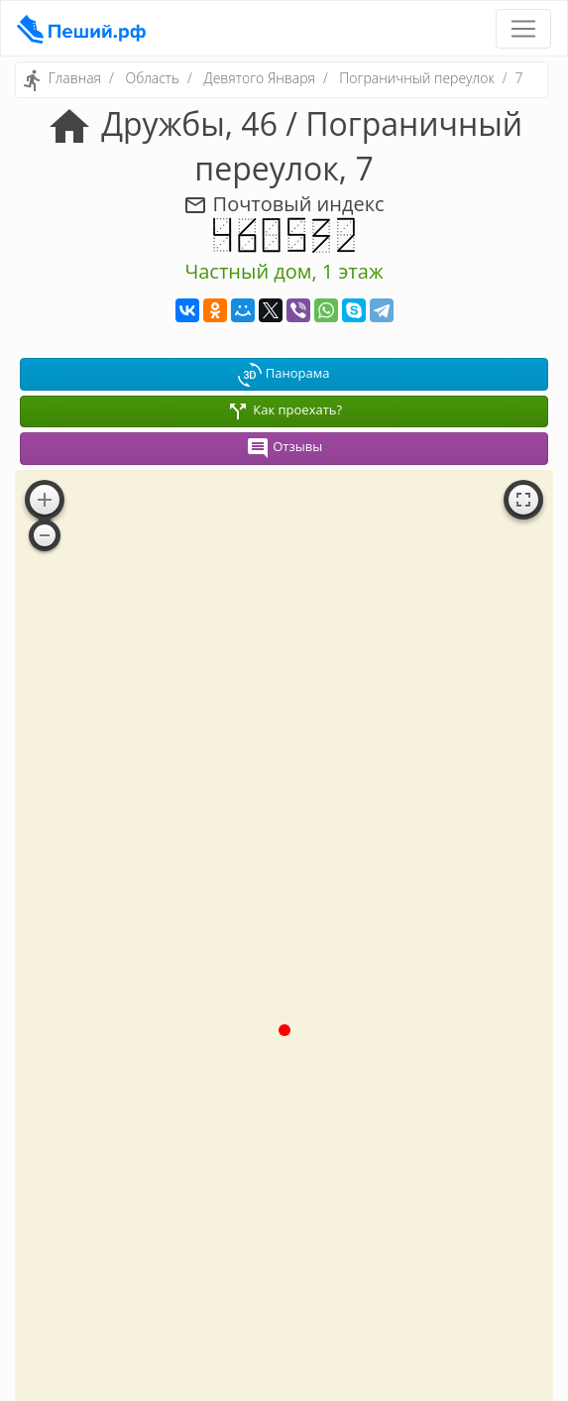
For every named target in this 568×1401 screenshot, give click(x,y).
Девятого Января (259, 77)
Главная (75, 77)
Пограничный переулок (416, 77)
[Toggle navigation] (523, 29)
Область (152, 77)
